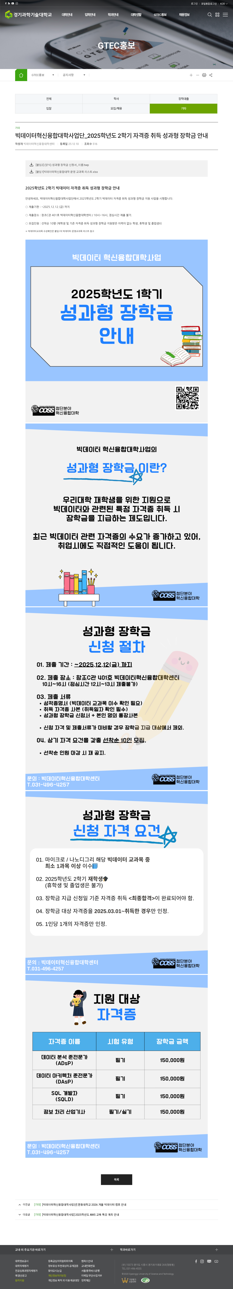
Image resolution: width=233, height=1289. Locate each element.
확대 (191, 75)
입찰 (48, 108)
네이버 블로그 (9, 3)
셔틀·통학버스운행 (90, 1270)
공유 (211, 75)
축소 (198, 75)
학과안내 (113, 15)
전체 (48, 99)
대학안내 (67, 15)
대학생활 (136, 15)
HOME (21, 75)
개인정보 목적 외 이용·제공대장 (63, 1280)
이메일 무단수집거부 (91, 1275)
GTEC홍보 (160, 15)
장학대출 (183, 99)
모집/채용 (116, 108)
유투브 (13, 3)
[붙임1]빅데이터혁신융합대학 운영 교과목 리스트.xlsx (67, 172)
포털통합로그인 (209, 3)
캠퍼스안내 (87, 1261)
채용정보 (184, 15)
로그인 (194, 3)
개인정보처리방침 (57, 1275)
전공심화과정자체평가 (26, 1270)
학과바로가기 (128, 1249)
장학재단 (85, 1280)
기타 (183, 108)
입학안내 (90, 15)
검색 (210, 14)
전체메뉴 (225, 14)
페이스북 (6, 3)
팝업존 (217, 14)
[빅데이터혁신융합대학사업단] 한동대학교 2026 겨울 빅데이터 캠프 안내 (80, 1205)
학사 (116, 99)
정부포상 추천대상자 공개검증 (63, 1266)
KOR (222, 3)
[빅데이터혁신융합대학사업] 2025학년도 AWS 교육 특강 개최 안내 (76, 1215)
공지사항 (68, 75)
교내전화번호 (88, 1266)
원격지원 (19, 1280)
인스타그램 (17, 3)
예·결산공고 (21, 1275)
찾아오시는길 (55, 1270)
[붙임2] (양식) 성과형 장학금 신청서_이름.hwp (62, 165)
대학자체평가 (22, 1266)
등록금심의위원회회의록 (60, 1261)
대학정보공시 (22, 1261)
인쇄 (204, 75)
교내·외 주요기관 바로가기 (30, 1249)
